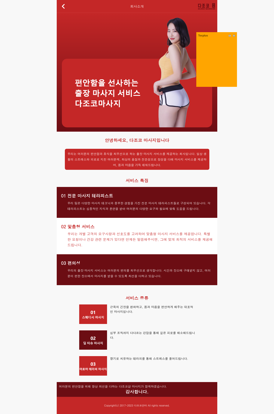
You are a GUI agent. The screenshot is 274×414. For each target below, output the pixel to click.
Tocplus (203, 35)
